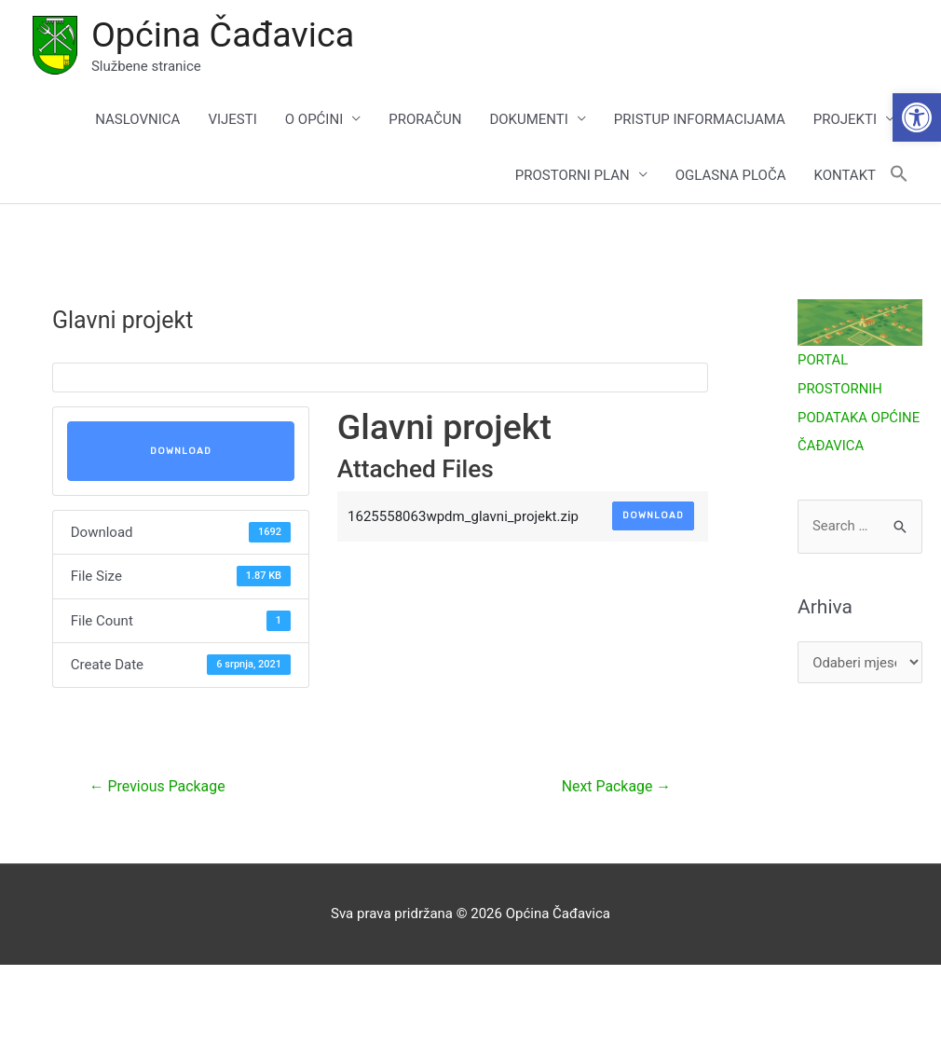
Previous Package (157, 787)
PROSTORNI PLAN (572, 175)
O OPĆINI (314, 119)
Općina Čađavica (223, 34)
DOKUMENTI (528, 119)
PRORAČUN (425, 119)
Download (180, 451)
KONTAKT (844, 175)
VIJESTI (232, 119)
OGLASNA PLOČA (730, 175)
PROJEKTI (845, 119)
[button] (917, 117)
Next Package (616, 787)
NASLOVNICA (137, 119)
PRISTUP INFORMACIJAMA (699, 119)
